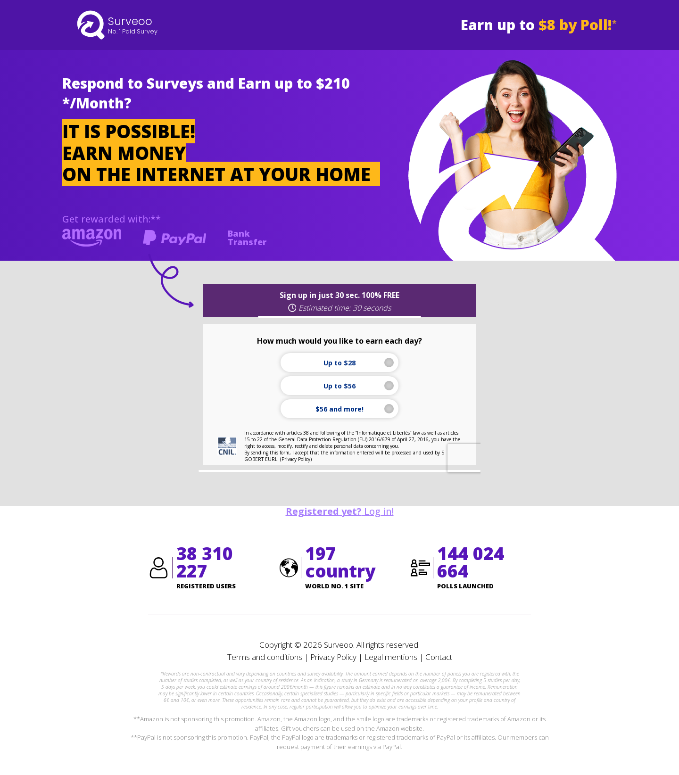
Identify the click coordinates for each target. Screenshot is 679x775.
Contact (438, 656)
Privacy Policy (333, 656)
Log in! (340, 511)
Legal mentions (390, 656)
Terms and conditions (264, 656)
